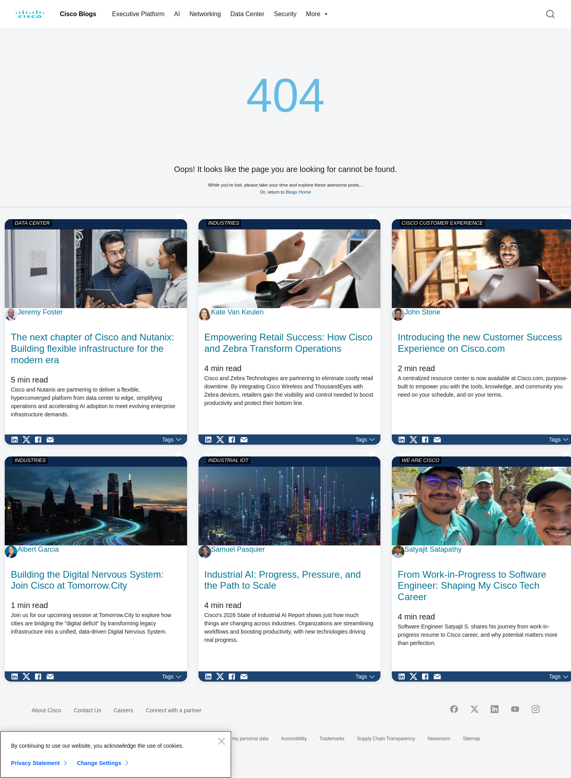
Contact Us (87, 710)
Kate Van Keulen (237, 312)
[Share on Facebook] (40, 440)
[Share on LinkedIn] (16, 440)
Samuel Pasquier (238, 549)
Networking (205, 14)
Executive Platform (138, 14)
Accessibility (294, 738)
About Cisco (46, 710)
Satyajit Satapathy (433, 549)
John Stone (422, 312)
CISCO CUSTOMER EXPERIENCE (442, 222)
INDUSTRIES (223, 222)
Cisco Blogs (78, 14)
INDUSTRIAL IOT (228, 460)
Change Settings (99, 763)
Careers (123, 710)
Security (285, 14)
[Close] (221, 741)
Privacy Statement (35, 763)
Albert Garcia (38, 549)
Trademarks (332, 738)
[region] (116, 754)
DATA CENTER (32, 222)
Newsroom (439, 738)
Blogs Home (298, 191)
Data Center (247, 14)
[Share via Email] (52, 440)
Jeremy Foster (40, 312)
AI (177, 14)
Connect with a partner (174, 710)
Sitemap (471, 738)
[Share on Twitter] (28, 440)
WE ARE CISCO (420, 460)
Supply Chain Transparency (386, 738)
